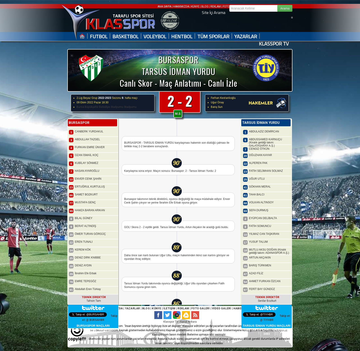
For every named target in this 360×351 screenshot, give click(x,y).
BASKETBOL (125, 36)
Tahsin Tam (94, 300)
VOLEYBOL (155, 36)
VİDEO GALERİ (221, 308)
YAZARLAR (245, 36)
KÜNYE (195, 6)
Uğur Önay (217, 102)
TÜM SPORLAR (213, 36)
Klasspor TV (170, 321)
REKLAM (215, 6)
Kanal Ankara (188, 321)
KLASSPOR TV (274, 43)
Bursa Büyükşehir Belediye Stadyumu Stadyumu (107, 107)
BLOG (204, 6)
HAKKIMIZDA (181, 6)
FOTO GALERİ (200, 308)
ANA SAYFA (164, 6)
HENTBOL (181, 36)
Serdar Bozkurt (267, 300)
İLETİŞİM (169, 308)
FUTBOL (98, 36)
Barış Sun (217, 107)
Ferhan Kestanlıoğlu (223, 98)
